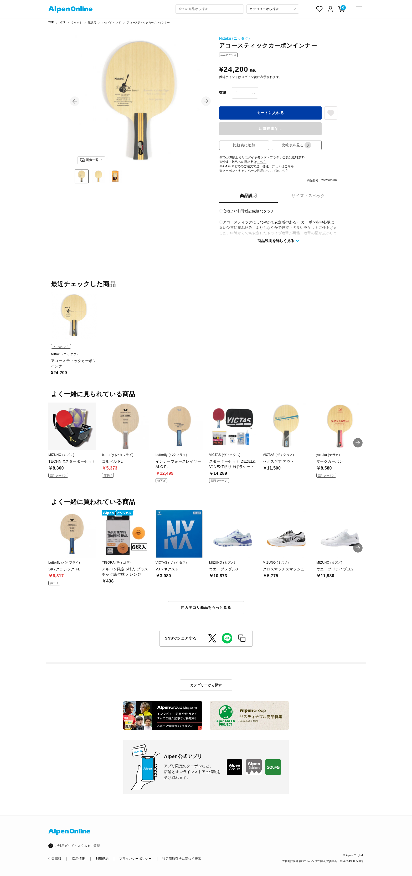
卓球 (62, 22)
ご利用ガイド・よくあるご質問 (77, 846)
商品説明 (248, 195)
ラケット (76, 22)
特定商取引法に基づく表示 (181, 858)
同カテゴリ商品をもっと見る (206, 607)
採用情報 (78, 858)
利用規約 (102, 858)
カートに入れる (270, 113)
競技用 (92, 22)
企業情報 (54, 858)
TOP (51, 22)
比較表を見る (296, 145)
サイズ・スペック (308, 195)
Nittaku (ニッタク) (234, 38)
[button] (74, 101)
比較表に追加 (244, 145)
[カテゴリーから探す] (272, 9)
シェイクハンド (111, 22)
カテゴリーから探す (206, 685)
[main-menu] (359, 9)
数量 (222, 92)
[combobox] (210, 9)
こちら (261, 162)
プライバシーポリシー (135, 858)
